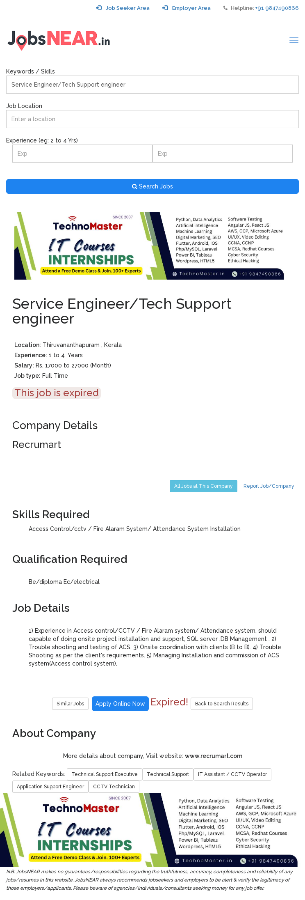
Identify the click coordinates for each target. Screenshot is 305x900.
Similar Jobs (70, 704)
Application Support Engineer (50, 787)
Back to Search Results (221, 704)
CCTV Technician (114, 787)
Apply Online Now (120, 703)
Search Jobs (152, 186)
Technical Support (168, 774)
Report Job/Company (269, 486)
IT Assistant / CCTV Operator (232, 774)
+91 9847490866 (277, 8)
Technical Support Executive (104, 774)
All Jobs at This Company (203, 486)
